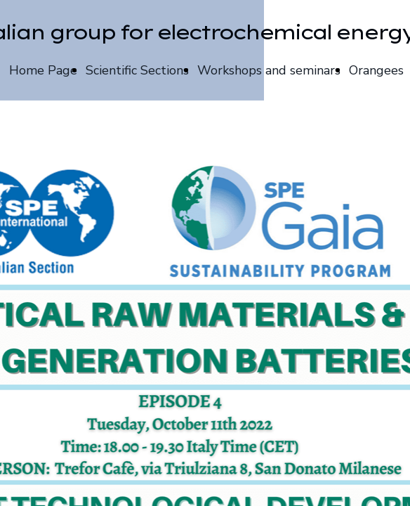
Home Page (43, 70)
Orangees (376, 70)
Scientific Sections (137, 70)
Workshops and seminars (268, 70)
